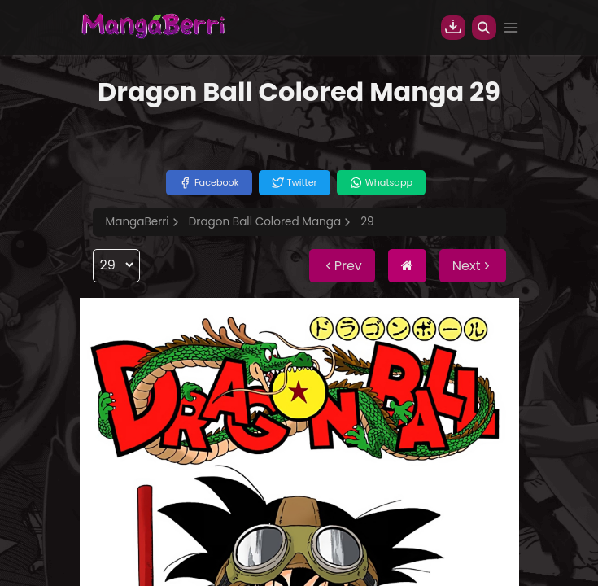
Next (472, 265)
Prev (342, 265)
